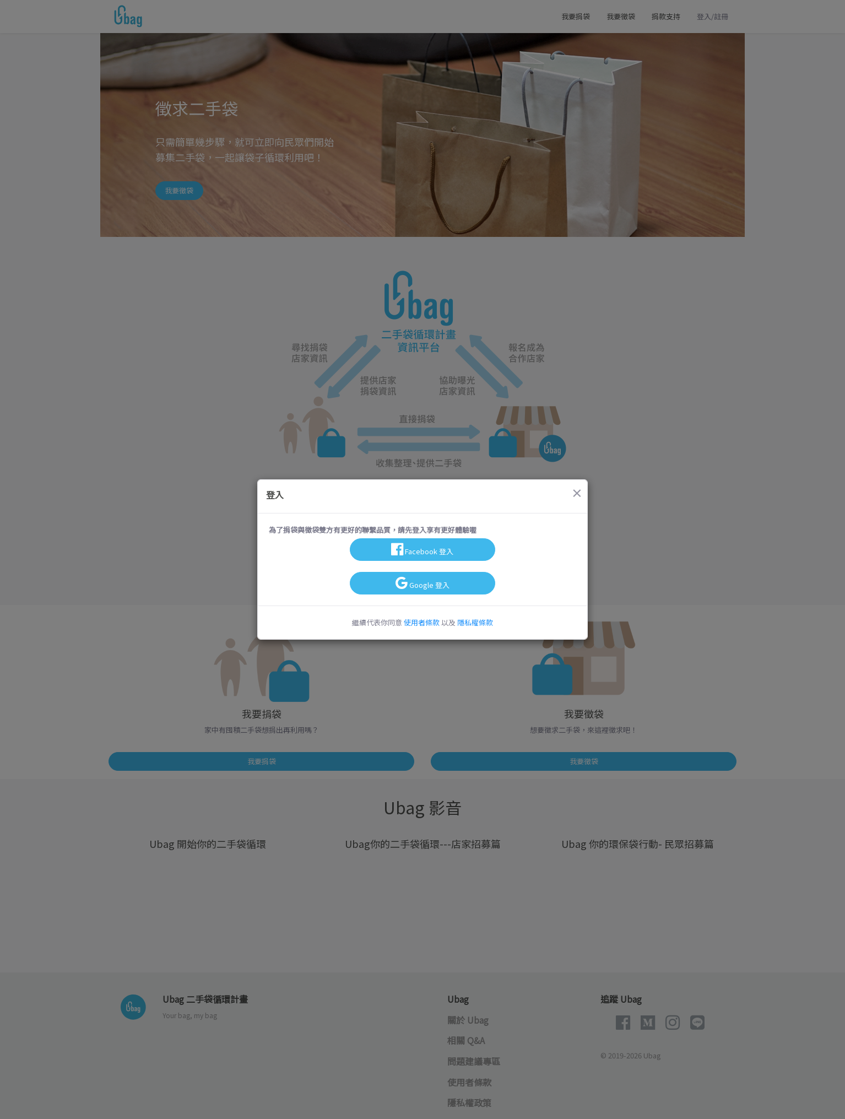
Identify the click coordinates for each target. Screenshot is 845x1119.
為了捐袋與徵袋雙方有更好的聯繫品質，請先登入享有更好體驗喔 (372, 530)
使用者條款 (422, 622)
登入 (275, 494)
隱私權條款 (475, 622)
